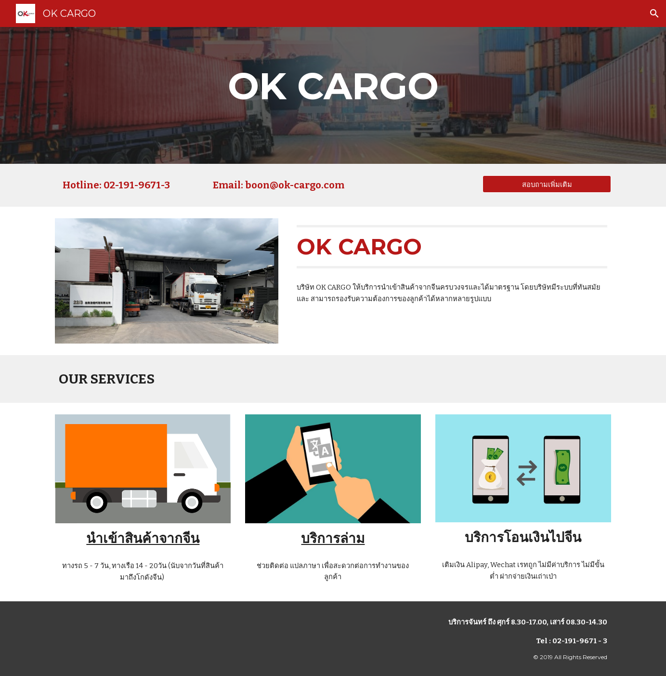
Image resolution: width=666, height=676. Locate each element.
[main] (333, 95)
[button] (654, 13)
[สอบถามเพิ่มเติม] (546, 184)
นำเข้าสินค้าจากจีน (142, 538)
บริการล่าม (333, 538)
